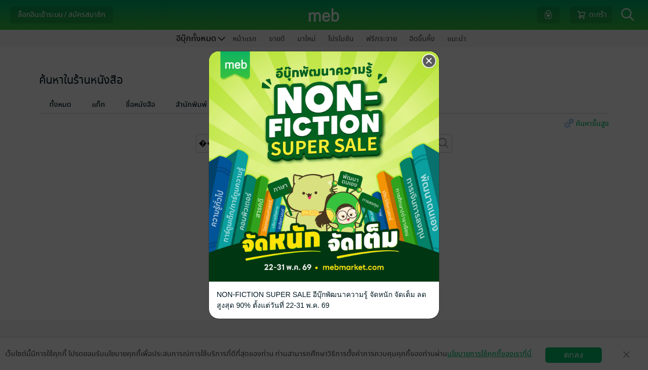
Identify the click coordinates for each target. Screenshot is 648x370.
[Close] (429, 61)
